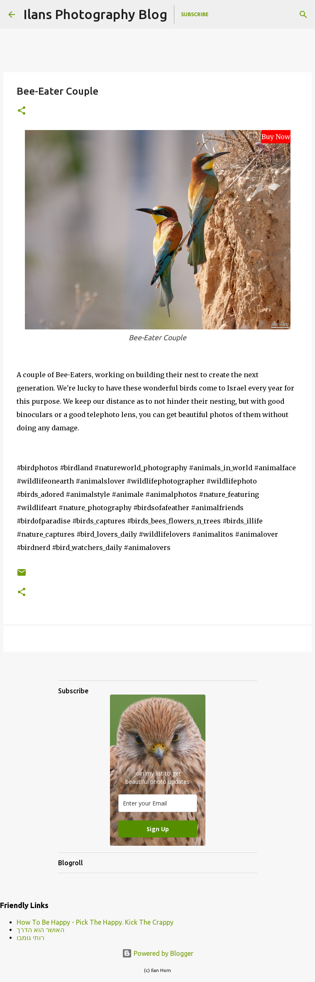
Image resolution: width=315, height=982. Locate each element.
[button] (22, 111)
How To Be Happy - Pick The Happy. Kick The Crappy (95, 922)
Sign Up (158, 829)
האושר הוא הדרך (40, 929)
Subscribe (195, 14)
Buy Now (276, 137)
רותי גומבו (30, 937)
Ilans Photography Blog (95, 14)
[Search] (303, 15)
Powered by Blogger (157, 953)
